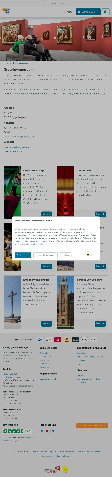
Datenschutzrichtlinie (34, 244)
